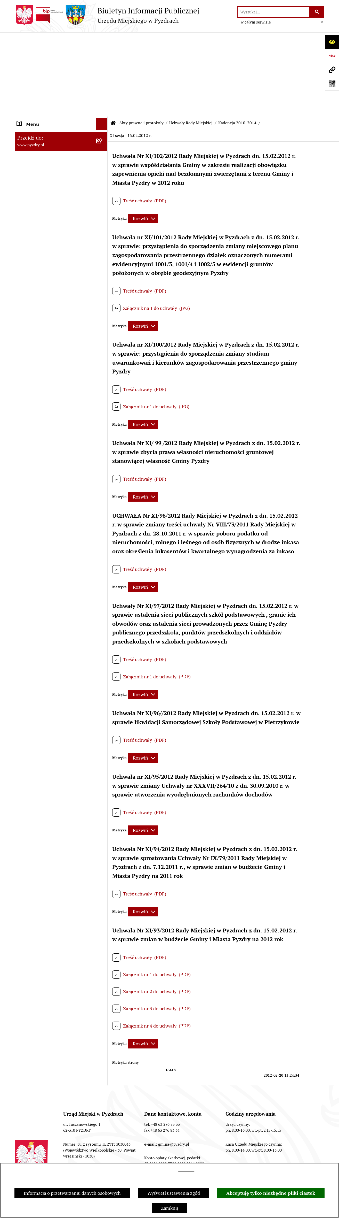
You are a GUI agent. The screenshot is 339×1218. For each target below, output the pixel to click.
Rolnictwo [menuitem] (27, 924)
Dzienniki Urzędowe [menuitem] (37, 889)
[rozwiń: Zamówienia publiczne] (103, 831)
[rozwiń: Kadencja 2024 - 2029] (103, 108)
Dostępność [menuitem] (29, 913)
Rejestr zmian (212, 1157)
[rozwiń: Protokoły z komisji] (103, 737)
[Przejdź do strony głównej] (107, 15)
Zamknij (169, 1208)
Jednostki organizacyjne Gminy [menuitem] (49, 854)
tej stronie (186, 1169)
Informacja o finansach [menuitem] (40, 843)
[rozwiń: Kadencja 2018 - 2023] (103, 123)
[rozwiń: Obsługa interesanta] (103, 808)
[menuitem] (61, 78)
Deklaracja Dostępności (265, 1157)
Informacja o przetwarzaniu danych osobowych (72, 1193)
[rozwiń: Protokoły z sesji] (103, 707)
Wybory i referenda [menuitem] (36, 901)
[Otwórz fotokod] (332, 84)
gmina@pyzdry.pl (173, 1060)
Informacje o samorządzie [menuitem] (43, 52)
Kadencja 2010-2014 (237, 38)
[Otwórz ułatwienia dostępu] (332, 42)
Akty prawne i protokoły (141, 38)
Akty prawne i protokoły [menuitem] (41, 63)
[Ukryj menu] (102, 40)
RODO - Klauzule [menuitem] (34, 820)
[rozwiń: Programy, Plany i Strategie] (103, 752)
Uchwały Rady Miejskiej (191, 38)
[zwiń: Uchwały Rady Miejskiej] (103, 93)
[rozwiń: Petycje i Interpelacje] (103, 878)
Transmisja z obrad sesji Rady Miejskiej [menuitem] (47, 792)
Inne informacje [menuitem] (33, 948)
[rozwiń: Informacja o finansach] (103, 843)
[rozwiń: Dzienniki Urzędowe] (103, 889)
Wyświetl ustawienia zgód (173, 1193)
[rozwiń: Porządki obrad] (103, 692)
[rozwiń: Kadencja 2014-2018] (103, 138)
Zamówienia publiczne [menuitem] (40, 831)
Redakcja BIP (100, 1157)
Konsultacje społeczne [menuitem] (40, 936)
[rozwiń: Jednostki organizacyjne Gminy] (103, 855)
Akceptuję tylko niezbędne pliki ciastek (270, 1193)
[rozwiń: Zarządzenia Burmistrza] (103, 677)
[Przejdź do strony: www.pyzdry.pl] (332, 70)
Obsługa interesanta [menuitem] (38, 808)
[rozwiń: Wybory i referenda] (103, 901)
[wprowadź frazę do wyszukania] (273, 12)
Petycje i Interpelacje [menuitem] (38, 878)
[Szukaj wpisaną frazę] (317, 12)
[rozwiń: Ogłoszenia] (103, 866)
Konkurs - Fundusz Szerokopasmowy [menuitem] (54, 959)
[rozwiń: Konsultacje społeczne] (103, 936)
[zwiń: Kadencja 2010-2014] (103, 153)
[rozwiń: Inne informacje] (103, 948)
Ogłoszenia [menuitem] (28, 866)
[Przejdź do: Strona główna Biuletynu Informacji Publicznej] (113, 39)
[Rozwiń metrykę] (143, 134)
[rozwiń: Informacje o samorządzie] (103, 52)
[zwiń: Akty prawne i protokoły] (103, 63)
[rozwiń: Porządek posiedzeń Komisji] (103, 722)
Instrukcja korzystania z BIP (155, 1157)
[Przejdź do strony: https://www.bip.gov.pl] (332, 56)
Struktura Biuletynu (51, 1157)
